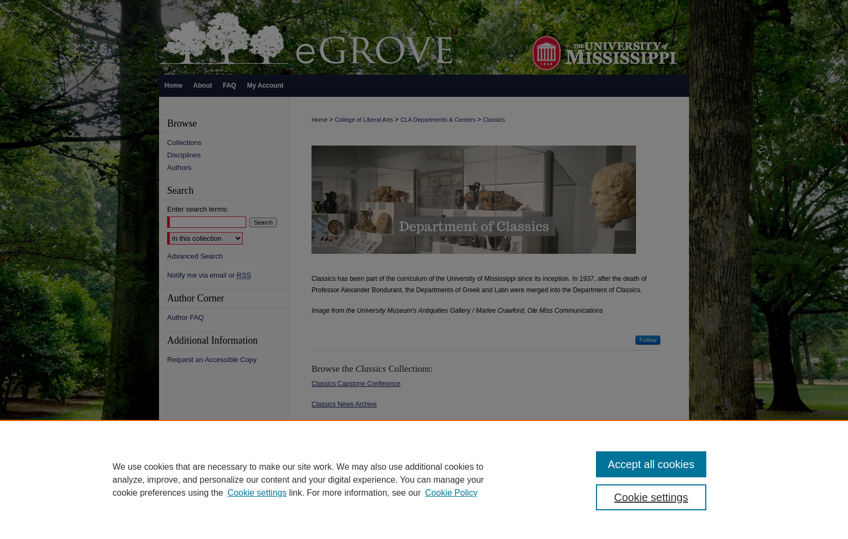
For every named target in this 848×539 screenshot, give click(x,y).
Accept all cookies (651, 464)
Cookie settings (257, 492)
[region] (424, 479)
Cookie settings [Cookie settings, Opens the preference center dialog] (651, 497)
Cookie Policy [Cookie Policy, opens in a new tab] (451, 492)
